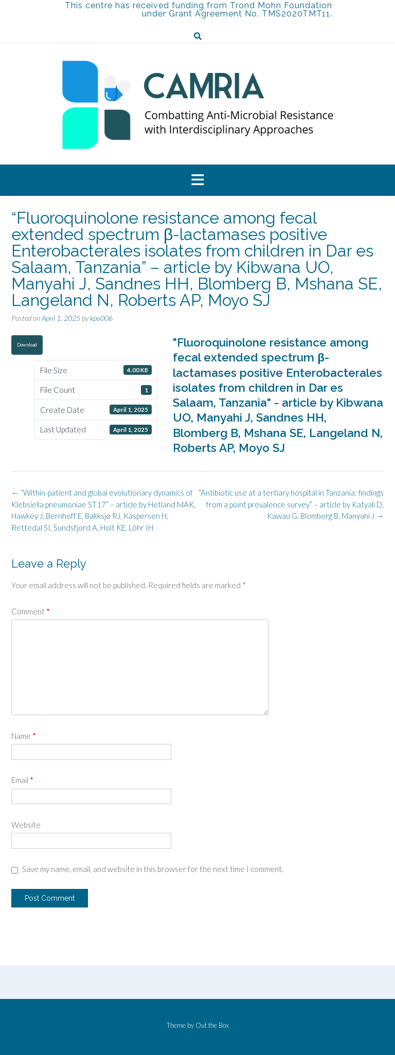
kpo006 (101, 318)
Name (23, 735)
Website (26, 824)
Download (27, 345)
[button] (197, 180)
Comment (30, 611)
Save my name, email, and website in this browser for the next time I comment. (152, 869)
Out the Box (212, 1025)
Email (22, 780)
